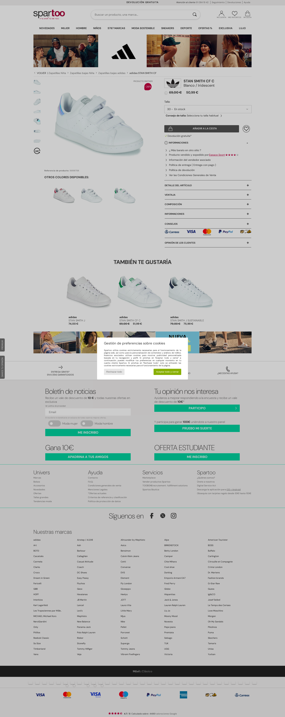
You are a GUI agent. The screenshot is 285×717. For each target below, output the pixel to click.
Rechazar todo (114, 371)
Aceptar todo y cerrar (167, 371)
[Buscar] (194, 14)
